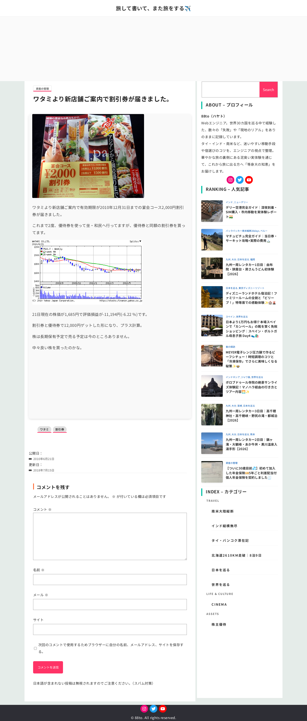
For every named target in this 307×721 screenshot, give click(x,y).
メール (40, 594)
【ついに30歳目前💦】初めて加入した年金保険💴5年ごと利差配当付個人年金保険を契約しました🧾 (251, 473)
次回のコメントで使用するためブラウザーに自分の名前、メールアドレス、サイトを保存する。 (111, 648)
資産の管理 (42, 88)
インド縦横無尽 (225, 525)
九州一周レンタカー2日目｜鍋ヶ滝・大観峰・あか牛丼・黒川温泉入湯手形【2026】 (251, 444)
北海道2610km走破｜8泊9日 (237, 555)
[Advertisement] (153, 49)
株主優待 (219, 624)
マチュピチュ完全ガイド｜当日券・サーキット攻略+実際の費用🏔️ (251, 238)
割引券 (60, 429)
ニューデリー (241, 202)
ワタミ (44, 429)
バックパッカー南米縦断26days (242, 230)
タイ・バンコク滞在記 (230, 540)
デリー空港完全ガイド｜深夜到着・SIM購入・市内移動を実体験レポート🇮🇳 (251, 212)
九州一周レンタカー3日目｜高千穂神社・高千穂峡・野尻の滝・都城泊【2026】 (251, 415)
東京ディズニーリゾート (251, 288)
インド (229, 202)
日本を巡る (243, 259)
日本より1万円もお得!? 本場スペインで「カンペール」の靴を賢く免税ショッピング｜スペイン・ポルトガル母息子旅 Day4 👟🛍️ (251, 329)
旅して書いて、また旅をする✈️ (153, 8)
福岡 (252, 259)
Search (268, 89)
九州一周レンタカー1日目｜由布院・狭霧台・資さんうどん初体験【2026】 (250, 269)
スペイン (230, 316)
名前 (39, 569)
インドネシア (233, 377)
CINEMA (219, 604)
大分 (234, 259)
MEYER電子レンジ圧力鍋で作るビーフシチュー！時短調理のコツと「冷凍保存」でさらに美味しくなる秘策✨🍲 (251, 359)
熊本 (252, 434)
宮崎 (239, 405)
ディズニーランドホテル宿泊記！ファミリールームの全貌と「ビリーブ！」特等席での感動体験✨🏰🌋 (251, 298)
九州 (228, 259)
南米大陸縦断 (223, 511)
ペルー (263, 230)
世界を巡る (242, 316)
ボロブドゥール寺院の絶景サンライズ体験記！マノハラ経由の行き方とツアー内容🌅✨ (251, 387)
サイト (38, 619)
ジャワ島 (245, 377)
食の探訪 (230, 346)
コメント (42, 509)
